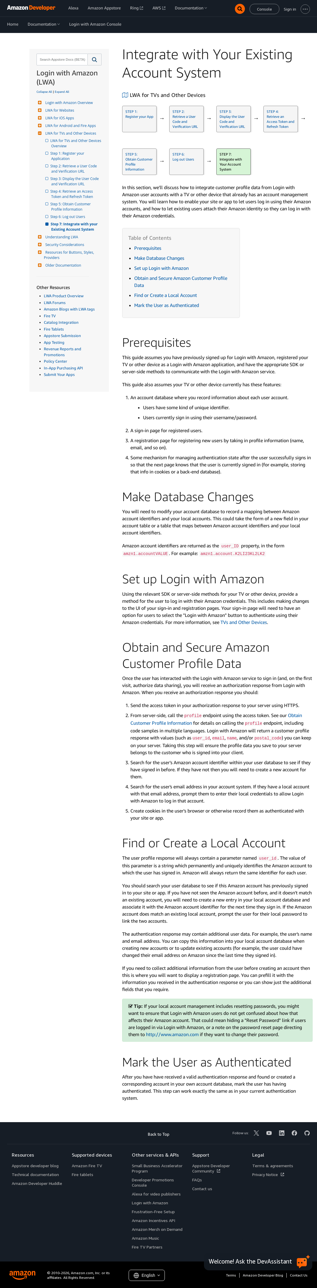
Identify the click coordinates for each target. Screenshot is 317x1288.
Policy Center (55, 361)
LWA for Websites (59, 110)
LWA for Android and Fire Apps (70, 125)
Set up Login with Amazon (161, 268)
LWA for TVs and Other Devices (70, 133)
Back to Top (158, 1134)
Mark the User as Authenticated (166, 305)
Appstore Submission (62, 335)
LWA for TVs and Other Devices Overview (76, 143)
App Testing (54, 342)
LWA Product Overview (64, 295)
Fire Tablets (54, 329)
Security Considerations (64, 244)
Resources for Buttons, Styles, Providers (69, 255)
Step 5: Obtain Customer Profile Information (71, 207)
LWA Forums (55, 302)
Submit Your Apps (59, 374)
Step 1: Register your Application (68, 156)
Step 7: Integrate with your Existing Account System (75, 227)
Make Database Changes (159, 258)
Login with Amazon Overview (68, 102)
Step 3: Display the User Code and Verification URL (75, 181)
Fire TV (50, 315)
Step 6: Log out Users (68, 216)
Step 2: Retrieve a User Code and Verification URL (74, 169)
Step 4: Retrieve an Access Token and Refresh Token (72, 194)
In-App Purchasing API (63, 368)
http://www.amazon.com (172, 1034)
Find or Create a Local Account (165, 295)
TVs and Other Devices (243, 622)
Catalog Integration (61, 322)
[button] (95, 59)
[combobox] (61, 59)
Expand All (62, 91)
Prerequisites (147, 248)
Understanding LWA (61, 237)
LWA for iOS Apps (59, 117)
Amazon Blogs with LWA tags (69, 309)
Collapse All (44, 91)
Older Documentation (62, 265)
